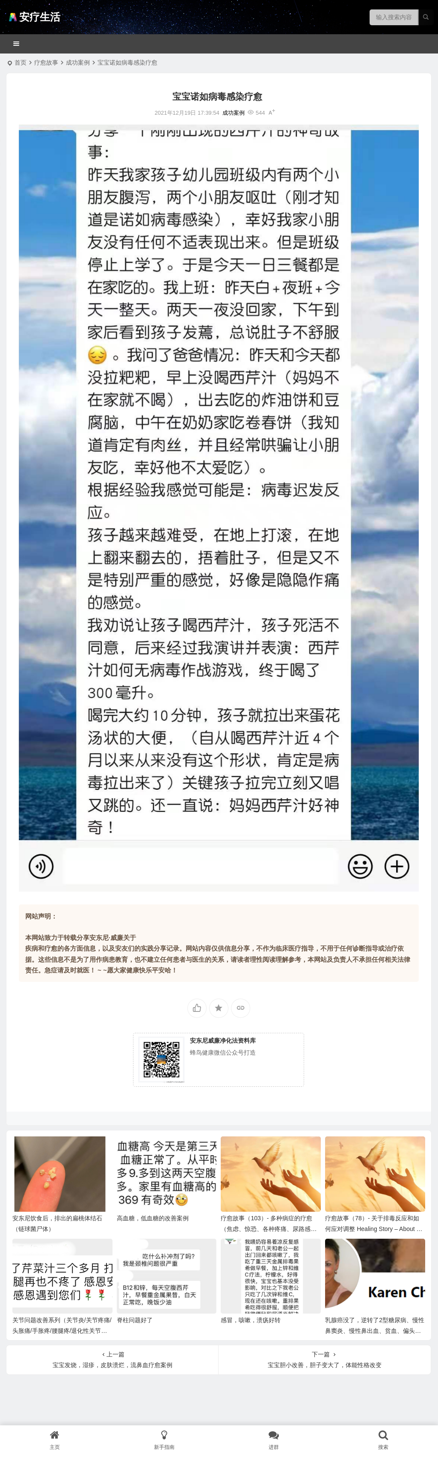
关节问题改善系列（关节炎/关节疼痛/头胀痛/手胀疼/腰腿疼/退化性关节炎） (62, 1331)
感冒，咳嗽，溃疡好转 (251, 1320)
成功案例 (78, 62)
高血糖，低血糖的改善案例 (153, 1218)
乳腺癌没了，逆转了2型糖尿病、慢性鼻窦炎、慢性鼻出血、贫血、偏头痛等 (374, 1331)
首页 (21, 62)
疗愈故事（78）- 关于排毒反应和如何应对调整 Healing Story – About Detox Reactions (374, 1229)
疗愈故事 (46, 62)
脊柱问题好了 (135, 1320)
